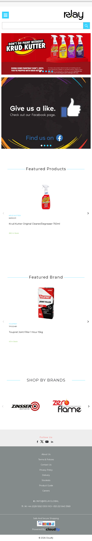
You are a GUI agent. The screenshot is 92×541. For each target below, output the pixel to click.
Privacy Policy (46, 470)
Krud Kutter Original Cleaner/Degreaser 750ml (34, 224)
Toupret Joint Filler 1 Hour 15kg (26, 332)
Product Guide (46, 485)
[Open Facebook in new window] (37, 441)
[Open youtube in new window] (47, 441)
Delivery (46, 475)
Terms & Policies (46, 459)
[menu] (5, 15)
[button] (86, 25)
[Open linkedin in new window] (52, 441)
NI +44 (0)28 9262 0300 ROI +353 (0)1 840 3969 (46, 506)
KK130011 (12, 218)
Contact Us (46, 464)
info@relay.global (46, 501)
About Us (46, 454)
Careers (46, 491)
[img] (41, 441)
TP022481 (13, 326)
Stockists (46, 480)
